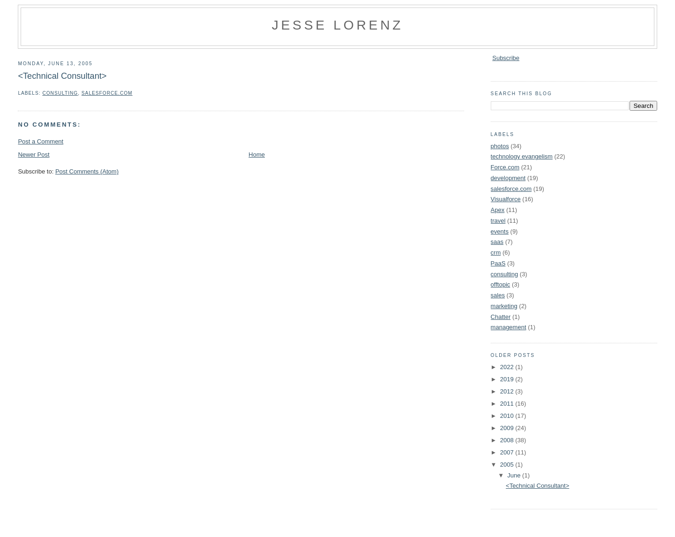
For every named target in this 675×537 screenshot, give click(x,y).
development (508, 178)
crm (496, 252)
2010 (508, 415)
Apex (498, 209)
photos (500, 146)
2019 (508, 379)
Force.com (505, 167)
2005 (508, 464)
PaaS (498, 263)
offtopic (500, 284)
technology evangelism (522, 156)
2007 (508, 452)
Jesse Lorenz (338, 24)
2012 (508, 391)
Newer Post (33, 154)
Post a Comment (40, 141)
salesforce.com (107, 93)
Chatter (501, 316)
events (500, 231)
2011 (508, 403)
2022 (508, 367)
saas (497, 241)
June (514, 475)
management (508, 327)
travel (498, 220)
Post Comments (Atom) (87, 171)
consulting (60, 93)
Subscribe (505, 57)
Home (256, 154)
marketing (504, 306)
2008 (508, 440)
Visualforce (506, 199)
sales (498, 295)
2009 (508, 427)
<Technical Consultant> (62, 76)
